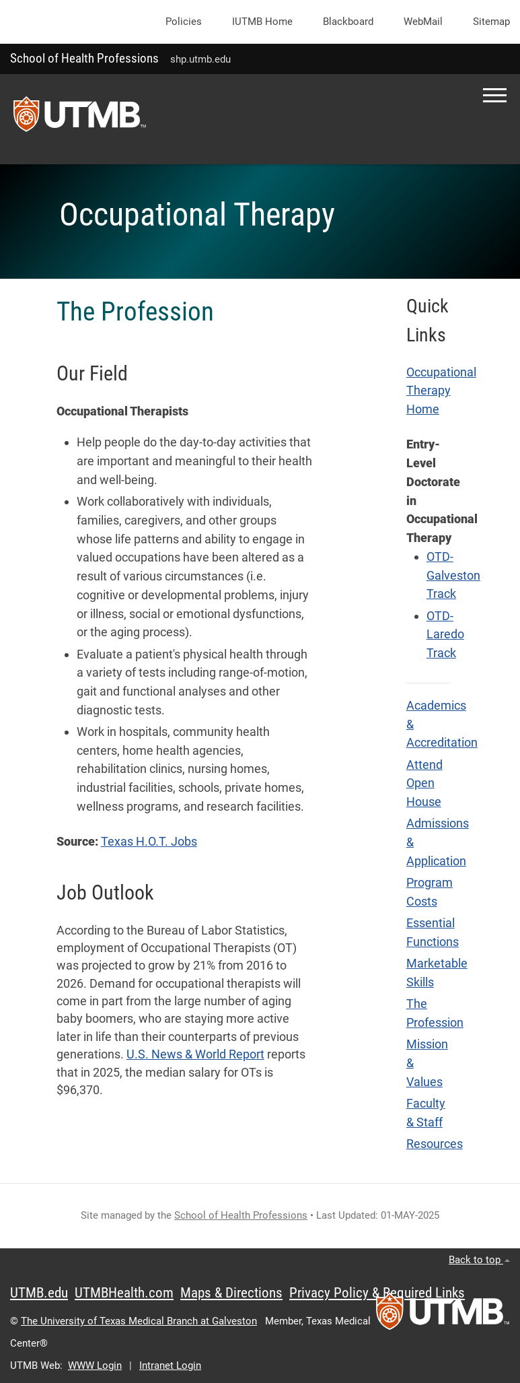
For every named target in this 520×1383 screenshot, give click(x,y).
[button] (495, 95)
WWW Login (95, 1365)
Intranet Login (170, 1365)
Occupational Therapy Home (441, 391)
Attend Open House (424, 783)
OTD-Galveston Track (453, 575)
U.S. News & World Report (195, 1054)
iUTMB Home (262, 21)
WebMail (423, 21)
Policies (183, 21)
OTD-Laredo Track (445, 635)
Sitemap (491, 21)
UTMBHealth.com (124, 1293)
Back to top (479, 1260)
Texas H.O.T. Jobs (149, 841)
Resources (434, 1144)
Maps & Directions (231, 1293)
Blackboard (348, 21)
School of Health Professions (84, 58)
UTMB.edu (39, 1293)
